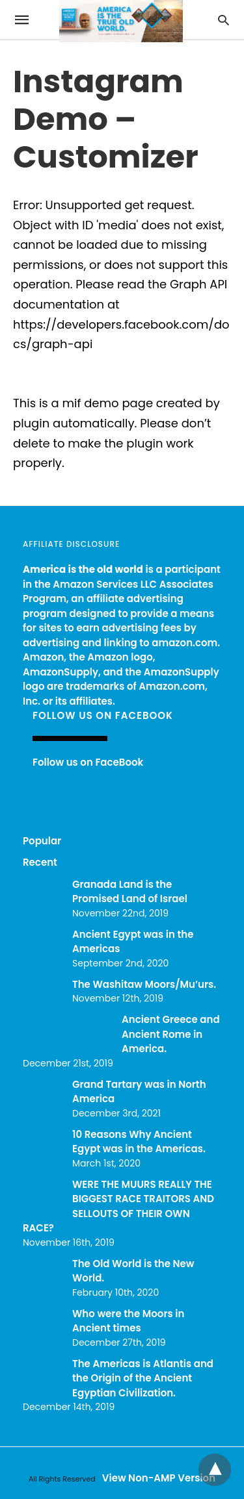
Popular (42, 841)
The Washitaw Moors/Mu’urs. (144, 984)
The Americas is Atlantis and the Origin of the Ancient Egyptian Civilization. (142, 1378)
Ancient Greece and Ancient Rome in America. (171, 1034)
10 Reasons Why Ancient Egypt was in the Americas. (139, 1141)
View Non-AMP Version (158, 1478)
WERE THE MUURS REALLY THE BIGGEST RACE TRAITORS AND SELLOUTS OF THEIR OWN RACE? (118, 1206)
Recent (40, 862)
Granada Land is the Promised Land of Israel (129, 891)
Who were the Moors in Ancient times (128, 1321)
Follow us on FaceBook (103, 715)
